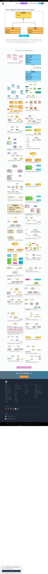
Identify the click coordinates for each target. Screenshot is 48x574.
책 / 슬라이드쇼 (17, 386)
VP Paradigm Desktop (15, 0)
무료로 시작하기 (24, 376)
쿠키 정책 (12, 567)
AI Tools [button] (24, 3)
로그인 (42, 3)
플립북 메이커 (7, 388)
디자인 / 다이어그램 (18, 388)
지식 (15, 397)
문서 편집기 (7, 395)
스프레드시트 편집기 (8, 399)
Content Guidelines (38, 392)
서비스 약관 (37, 386)
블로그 (16, 395)
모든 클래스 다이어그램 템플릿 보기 (24, 367)
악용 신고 (36, 397)
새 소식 (26, 388)
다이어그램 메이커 (8, 390)
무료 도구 (16, 399)
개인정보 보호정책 (38, 390)
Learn (16, 392)
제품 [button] (17, 3)
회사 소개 (26, 386)
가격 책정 (6, 401)
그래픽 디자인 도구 (8, 392)
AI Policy (36, 388)
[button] (19, 3)
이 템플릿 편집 (24, 35)
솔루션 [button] (32, 3)
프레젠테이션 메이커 (8, 397)
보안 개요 (36, 395)
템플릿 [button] (35, 3)
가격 (37, 3)
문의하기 (26, 392)
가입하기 (39, 3)
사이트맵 (16, 401)
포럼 (15, 390)
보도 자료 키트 (27, 390)
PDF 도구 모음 (7, 386)
